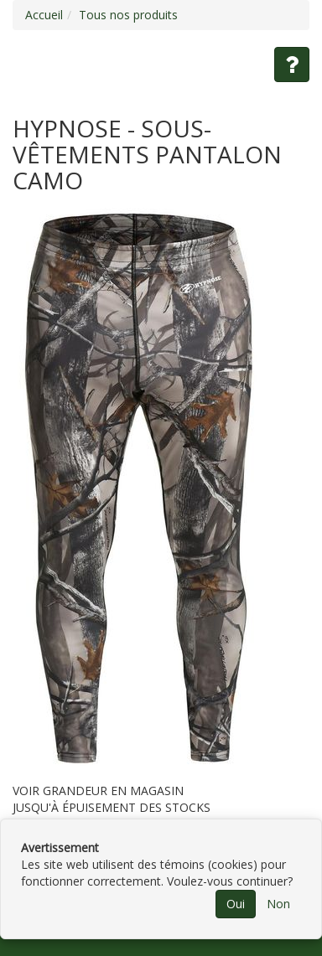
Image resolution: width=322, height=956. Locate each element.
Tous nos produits (128, 15)
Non (278, 904)
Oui (235, 904)
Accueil (44, 15)
